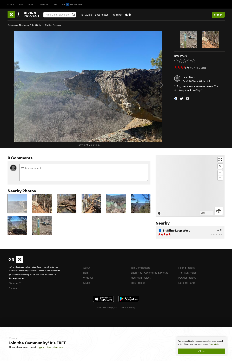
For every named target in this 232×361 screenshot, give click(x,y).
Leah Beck (189, 77)
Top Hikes (117, 14)
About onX (15, 283)
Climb (11, 4)
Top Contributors (140, 267)
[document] (201, 346)
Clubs (86, 282)
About (86, 267)
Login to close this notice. (50, 347)
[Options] (219, 211)
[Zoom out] (220, 177)
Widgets (88, 277)
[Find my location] (220, 166)
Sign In (218, 14)
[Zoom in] (220, 172)
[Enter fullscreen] (220, 159)
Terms (123, 307)
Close (201, 351)
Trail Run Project (187, 272)
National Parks (186, 282)
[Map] (190, 185)
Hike (31, 4)
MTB (21, 4)
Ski (55, 4)
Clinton (38, 25)
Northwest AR (26, 25)
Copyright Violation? (88, 144)
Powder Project (187, 277)
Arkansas (12, 25)
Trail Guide (85, 14)
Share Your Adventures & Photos (149, 272)
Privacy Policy (214, 344)
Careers (13, 288)
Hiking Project (186, 267)
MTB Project (138, 282)
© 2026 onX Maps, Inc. (107, 307)
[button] (175, 98)
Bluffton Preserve (52, 25)
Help (86, 272)
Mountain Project (140, 277)
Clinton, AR (204, 81)
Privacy (132, 307)
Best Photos (101, 14)
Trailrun (43, 4)
